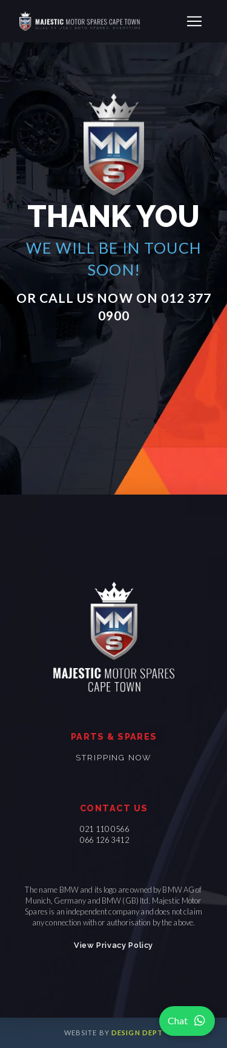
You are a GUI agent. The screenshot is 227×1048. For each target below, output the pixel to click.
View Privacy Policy (113, 945)
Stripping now (113, 757)
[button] (194, 21)
